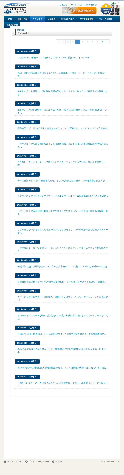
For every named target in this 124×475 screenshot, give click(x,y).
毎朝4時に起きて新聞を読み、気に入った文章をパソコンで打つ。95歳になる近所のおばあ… (63, 266)
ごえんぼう (37, 19)
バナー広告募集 (105, 19)
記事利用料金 (12, 25)
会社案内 (63, 5)
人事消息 (51, 19)
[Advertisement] (62, 429)
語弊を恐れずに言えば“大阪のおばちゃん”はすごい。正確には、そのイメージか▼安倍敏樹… (63, 128)
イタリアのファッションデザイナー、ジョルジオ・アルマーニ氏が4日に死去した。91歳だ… (63, 196)
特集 (9, 19)
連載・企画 (22, 19)
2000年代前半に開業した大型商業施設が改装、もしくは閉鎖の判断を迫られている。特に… (62, 367)
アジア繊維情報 (86, 19)
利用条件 (59, 461)
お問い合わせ (91, 5)
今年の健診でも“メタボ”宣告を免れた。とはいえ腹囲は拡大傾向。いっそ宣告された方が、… (63, 180)
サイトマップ (76, 5)
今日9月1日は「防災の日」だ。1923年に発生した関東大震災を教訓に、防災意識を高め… (62, 334)
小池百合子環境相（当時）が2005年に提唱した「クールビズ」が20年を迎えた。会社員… (62, 281)
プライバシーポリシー (38, 461)
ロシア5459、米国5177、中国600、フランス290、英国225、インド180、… (55, 57)
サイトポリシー (14, 461)
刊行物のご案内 (67, 19)
